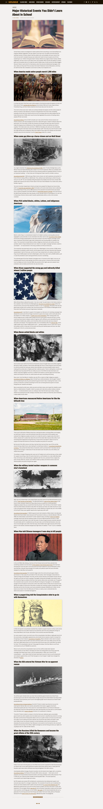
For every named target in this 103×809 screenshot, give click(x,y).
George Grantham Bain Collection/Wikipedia (53, 164)
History (14, 7)
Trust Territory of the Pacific (25, 501)
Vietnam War (54, 322)
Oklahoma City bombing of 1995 (34, 168)
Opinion (63, 2)
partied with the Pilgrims (30, 105)
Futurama (46, 305)
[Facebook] (84, 2)
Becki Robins (16, 17)
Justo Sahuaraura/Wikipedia (56, 625)
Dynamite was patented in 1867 (26, 188)
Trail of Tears (38, 132)
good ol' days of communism (29, 793)
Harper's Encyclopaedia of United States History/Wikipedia (51, 360)
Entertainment (56, 2)
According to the (20, 513)
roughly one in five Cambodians (39, 315)
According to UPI (18, 312)
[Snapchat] (94, 2)
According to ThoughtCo (35, 639)
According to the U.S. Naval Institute (23, 704)
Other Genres (40, 2)
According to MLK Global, (55, 236)
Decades (47, 2)
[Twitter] (90, 2)
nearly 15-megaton (54, 516)
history (21, 657)
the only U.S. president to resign (47, 304)
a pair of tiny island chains (50, 501)
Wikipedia (59, 692)
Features (69, 2)
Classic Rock (23, 2)
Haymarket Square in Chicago (45, 191)
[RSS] (96, 2)
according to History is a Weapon (22, 379)
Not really (40, 790)
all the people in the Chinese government (42, 564)
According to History (19, 119)
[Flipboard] (92, 2)
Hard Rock (32, 2)
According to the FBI (19, 176)
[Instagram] (88, 2)
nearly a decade (29, 711)
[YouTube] (86, 2)
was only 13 (33, 788)
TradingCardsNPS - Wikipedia (56, 99)
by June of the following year (50, 784)
